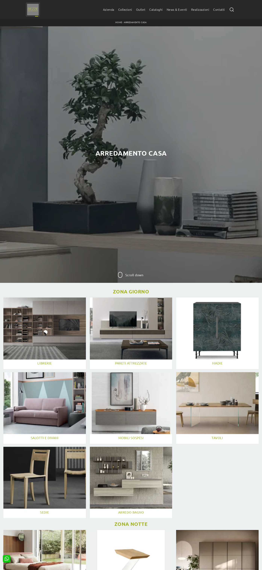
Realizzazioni (200, 9)
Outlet (140, 9)
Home (118, 22)
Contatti (219, 9)
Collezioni (125, 9)
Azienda (108, 9)
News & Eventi (177, 9)
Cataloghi (156, 9)
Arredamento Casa (135, 22)
